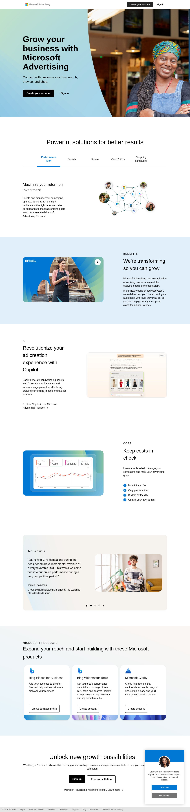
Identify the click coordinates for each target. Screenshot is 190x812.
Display (95, 159)
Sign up (77, 779)
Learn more (114, 790)
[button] (87, 606)
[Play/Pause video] (97, 263)
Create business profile (44, 708)
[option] (95, 572)
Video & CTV (118, 159)
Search (72, 159)
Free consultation (101, 779)
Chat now (164, 787)
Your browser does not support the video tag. (63, 279)
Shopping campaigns (141, 159)
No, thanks (164, 795)
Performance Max (48, 159)
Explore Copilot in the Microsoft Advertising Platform (40, 406)
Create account (88, 708)
